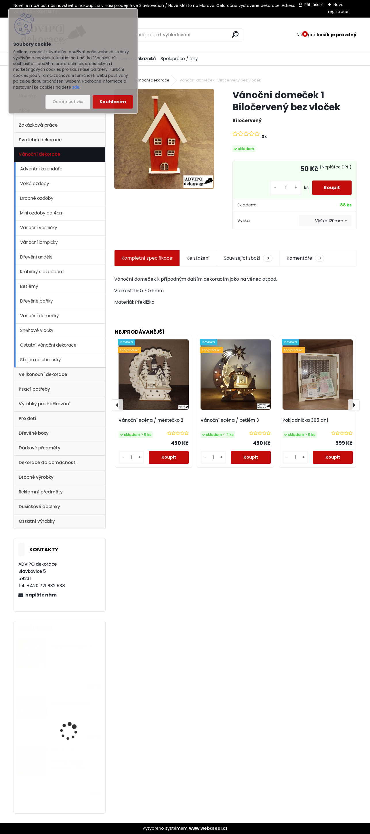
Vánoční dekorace (39, 154)
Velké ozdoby (34, 184)
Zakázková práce (38, 125)
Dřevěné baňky (36, 301)
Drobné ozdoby (37, 198)
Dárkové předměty (39, 448)
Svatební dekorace (40, 140)
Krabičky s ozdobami (42, 272)
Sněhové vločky (37, 330)
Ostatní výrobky (37, 521)
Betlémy (29, 286)
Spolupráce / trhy (179, 59)
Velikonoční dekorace (43, 374)
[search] (235, 34)
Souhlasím (113, 101)
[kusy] (285, 188)
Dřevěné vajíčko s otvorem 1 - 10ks (69, 764)
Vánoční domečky (39, 316)
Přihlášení (313, 4)
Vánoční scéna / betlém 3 (230, 420)
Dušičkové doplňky (39, 507)
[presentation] (117, 405)
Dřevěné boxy (34, 433)
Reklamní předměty (41, 492)
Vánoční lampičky (39, 242)
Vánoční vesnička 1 (70, 703)
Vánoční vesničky (38, 228)
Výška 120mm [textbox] (329, 221)
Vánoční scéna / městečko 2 (151, 420)
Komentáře (305, 258)
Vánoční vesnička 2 (71, 646)
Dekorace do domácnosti (48, 462)
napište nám (41, 595)
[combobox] (325, 221)
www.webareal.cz (208, 828)
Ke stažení (198, 258)
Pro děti (27, 418)
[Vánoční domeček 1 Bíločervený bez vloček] (164, 139)
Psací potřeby (34, 389)
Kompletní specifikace (146, 258)
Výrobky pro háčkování (44, 404)
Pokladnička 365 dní (305, 420)
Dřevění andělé (36, 257)
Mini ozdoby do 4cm (42, 213)
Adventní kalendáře (41, 169)
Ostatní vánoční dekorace (48, 345)
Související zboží (248, 258)
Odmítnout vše (68, 102)
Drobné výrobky (36, 477)
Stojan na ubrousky (40, 360)
